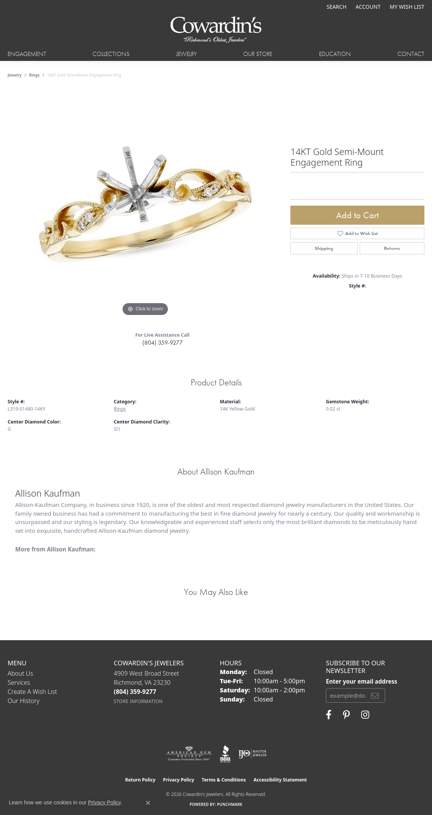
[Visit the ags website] (189, 753)
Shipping (324, 248)
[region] (145, 203)
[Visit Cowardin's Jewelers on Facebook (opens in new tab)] (328, 714)
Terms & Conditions (224, 780)
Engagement (27, 54)
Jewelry (186, 54)
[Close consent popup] (148, 803)
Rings (34, 75)
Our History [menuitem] (24, 701)
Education (335, 54)
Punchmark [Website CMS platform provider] (229, 804)
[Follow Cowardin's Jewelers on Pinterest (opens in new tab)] (346, 714)
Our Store (257, 54)
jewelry (15, 75)
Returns (392, 248)
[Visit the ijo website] (252, 753)
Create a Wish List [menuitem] (32, 691)
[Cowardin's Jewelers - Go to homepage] (216, 30)
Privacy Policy (178, 780)
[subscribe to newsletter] (375, 695)
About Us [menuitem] (20, 673)
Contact (410, 54)
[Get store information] (138, 701)
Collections (110, 54)
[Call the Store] (135, 691)
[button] (335, 6)
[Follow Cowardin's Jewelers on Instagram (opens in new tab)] (365, 714)
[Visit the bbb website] (225, 753)
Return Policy (140, 780)
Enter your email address (361, 681)
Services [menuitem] (19, 682)
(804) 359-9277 (162, 343)
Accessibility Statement (280, 780)
